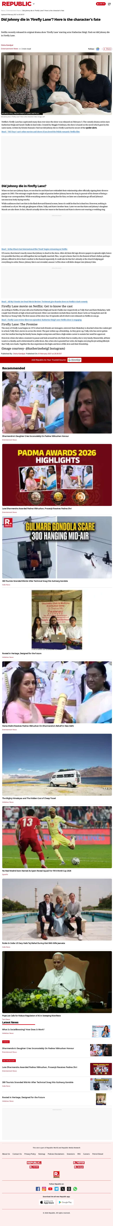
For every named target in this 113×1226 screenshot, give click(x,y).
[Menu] (108, 3)
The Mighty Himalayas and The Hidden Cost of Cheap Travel (29, 798)
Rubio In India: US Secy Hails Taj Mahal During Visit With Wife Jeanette (33, 943)
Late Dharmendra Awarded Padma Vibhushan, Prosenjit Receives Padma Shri (37, 508)
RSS (79, 1154)
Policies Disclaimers (56, 1154)
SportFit (5, 874)
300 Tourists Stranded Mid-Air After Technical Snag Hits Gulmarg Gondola (35, 581)
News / (3, 10)
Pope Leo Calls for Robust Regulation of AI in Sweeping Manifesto (31, 1015)
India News (6, 585)
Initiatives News (7, 657)
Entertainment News (10, 48)
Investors (71, 1154)
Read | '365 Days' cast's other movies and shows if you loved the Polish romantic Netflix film (41, 131)
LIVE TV (101, 4)
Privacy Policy (30, 1154)
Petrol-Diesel (97, 1154)
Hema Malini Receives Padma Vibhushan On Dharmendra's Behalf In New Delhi (38, 726)
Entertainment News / (14, 10)
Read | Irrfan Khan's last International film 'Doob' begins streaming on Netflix (34, 249)
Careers (86, 1154)
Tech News (6, 1019)
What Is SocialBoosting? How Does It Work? (23, 1029)
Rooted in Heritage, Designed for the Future (21, 653)
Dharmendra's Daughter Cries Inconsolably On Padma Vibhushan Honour (35, 436)
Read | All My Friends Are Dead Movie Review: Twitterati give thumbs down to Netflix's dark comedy (45, 301)
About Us (6, 1154)
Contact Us (17, 1154)
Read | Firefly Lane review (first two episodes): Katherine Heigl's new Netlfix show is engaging (42, 319)
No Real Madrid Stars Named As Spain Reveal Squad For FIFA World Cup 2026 (36, 870)
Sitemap (41, 1154)
